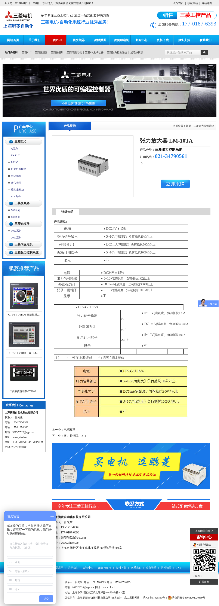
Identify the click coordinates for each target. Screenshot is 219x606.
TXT (178, 567)
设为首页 (178, 3)
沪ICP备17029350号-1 (155, 597)
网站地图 (207, 3)
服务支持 (184, 40)
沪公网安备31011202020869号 (186, 598)
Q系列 (14, 148)
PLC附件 (16, 196)
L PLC (14, 162)
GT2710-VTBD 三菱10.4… (24, 352)
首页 (188, 125)
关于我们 (34, 40)
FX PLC (15, 155)
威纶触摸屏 (136, 52)
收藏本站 (193, 3)
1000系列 (16, 230)
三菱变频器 (77, 40)
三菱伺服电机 (120, 40)
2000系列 (16, 237)
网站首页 (13, 40)
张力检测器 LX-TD (76, 436)
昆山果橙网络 (132, 597)
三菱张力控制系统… (28, 252)
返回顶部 (204, 581)
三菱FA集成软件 (94, 52)
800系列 (15, 217)
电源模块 (70, 429)
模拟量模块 (17, 189)
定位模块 (16, 182)
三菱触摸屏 (98, 40)
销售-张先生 (204, 544)
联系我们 (206, 40)
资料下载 (163, 40)
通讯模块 (16, 175)
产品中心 (26, 126)
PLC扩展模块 (18, 169)
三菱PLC (56, 40)
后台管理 (151, 567)
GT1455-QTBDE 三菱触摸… (24, 314)
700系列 (15, 210)
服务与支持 (104, 567)
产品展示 (70, 126)
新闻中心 (141, 40)
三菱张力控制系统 (117, 52)
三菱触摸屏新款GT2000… (23, 391)
